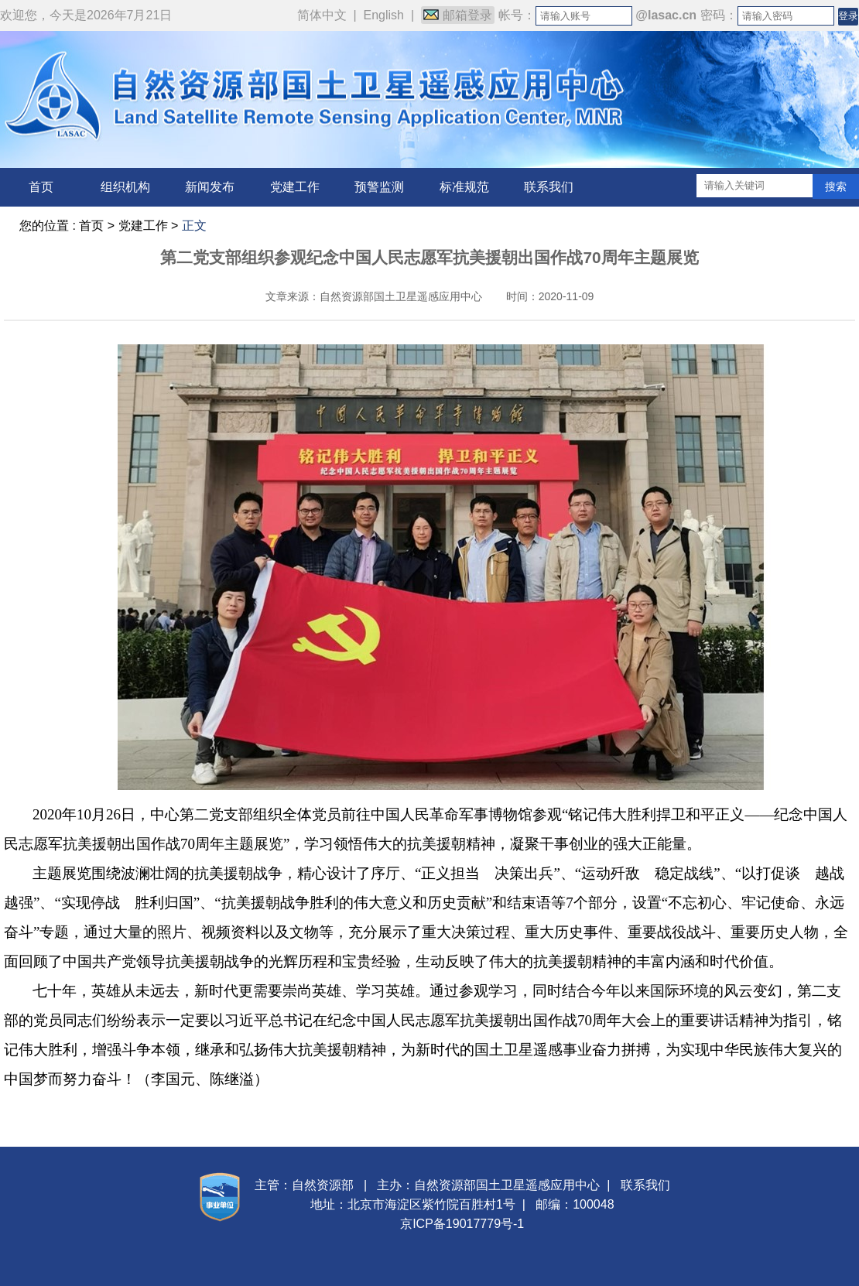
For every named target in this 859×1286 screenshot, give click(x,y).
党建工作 (295, 186)
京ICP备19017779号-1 (462, 1223)
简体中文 (322, 15)
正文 (194, 225)
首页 (41, 186)
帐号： (517, 15)
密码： (719, 15)
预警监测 (379, 186)
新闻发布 (209, 186)
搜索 (836, 186)
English (384, 15)
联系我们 (548, 186)
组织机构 (125, 186)
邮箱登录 (457, 15)
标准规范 (464, 186)
